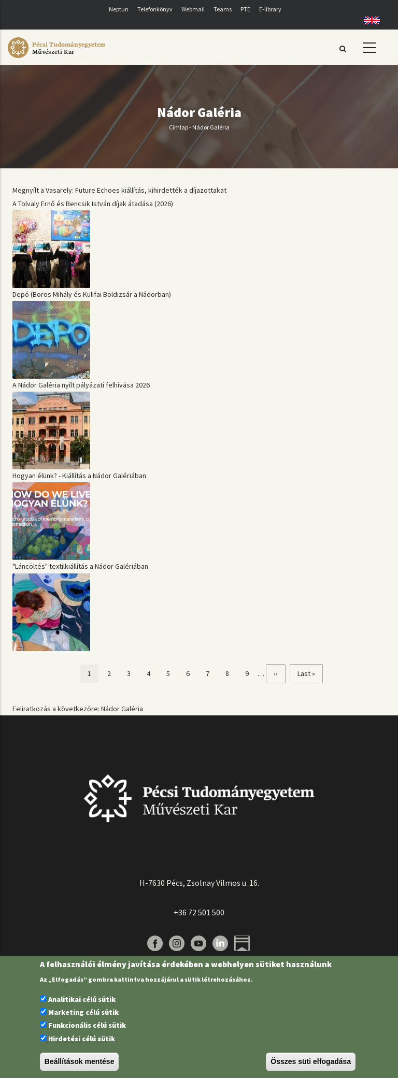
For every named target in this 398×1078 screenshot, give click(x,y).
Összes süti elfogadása (311, 1061)
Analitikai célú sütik (82, 999)
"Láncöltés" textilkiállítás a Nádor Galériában (80, 566)
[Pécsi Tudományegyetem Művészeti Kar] (56, 58)
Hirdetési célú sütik (81, 1038)
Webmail (193, 9)
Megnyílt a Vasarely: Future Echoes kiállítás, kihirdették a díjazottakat (119, 190)
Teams (223, 9)
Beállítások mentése (80, 1061)
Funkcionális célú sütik (87, 1025)
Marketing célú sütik (83, 1012)
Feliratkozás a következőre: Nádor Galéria (77, 708)
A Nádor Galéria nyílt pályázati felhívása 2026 (81, 385)
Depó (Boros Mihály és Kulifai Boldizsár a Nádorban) (91, 294)
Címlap (178, 127)
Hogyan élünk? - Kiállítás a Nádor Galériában (79, 475)
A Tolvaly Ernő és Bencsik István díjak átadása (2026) (92, 203)
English (368, 20)
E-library (270, 9)
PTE (245, 9)
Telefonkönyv (155, 9)
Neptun (119, 9)
